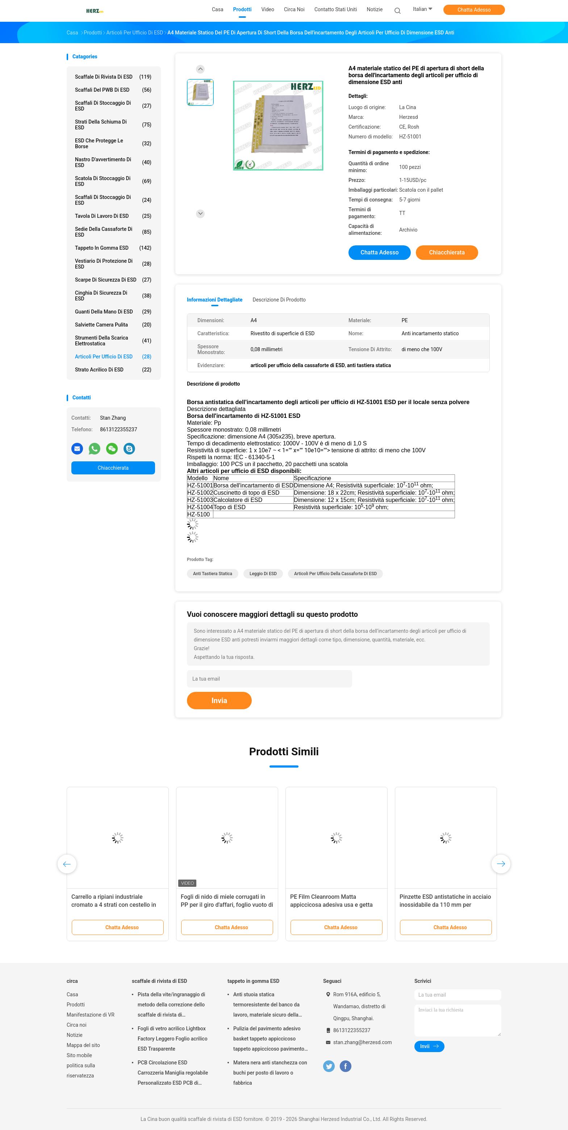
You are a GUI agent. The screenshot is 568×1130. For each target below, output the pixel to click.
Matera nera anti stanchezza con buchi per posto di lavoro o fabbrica (270, 1073)
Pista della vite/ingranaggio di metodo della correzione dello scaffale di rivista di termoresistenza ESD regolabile (173, 1006)
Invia (219, 700)
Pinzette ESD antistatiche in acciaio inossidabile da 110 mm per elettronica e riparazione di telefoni (445, 904)
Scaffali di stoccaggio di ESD (113, 200)
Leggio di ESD (263, 573)
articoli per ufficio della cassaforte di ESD (335, 573)
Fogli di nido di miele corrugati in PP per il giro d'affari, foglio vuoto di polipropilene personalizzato (227, 904)
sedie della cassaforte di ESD (113, 232)
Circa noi (77, 1025)
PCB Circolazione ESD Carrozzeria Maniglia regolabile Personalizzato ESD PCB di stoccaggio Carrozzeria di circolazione (173, 1074)
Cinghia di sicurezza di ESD (113, 296)
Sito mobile (79, 1055)
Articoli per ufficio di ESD (113, 356)
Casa (72, 994)
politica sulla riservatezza (81, 1071)
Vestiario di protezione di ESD (113, 264)
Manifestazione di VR (90, 1015)
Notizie (75, 1035)
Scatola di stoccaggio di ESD (113, 181)
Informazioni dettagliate (214, 300)
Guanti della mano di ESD (113, 311)
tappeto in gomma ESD (113, 248)
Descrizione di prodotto (279, 300)
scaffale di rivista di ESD (113, 76)
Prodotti (76, 1005)
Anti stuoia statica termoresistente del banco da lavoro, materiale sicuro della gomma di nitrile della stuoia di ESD (268, 1006)
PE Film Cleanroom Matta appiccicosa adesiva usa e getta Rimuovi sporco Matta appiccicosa (335, 904)
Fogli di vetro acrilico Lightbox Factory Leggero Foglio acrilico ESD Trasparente (173, 1039)
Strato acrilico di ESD (113, 369)
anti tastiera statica (212, 573)
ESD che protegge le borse (113, 143)
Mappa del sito (83, 1045)
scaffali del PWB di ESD (113, 90)
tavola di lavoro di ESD (113, 216)
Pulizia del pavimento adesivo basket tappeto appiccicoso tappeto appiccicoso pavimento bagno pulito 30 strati (268, 1040)
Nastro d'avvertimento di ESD (113, 162)
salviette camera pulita (113, 324)
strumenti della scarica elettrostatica (113, 340)
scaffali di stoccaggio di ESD (113, 106)
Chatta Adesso (474, 10)
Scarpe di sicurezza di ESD (113, 279)
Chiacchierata (113, 468)
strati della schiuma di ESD (113, 124)
